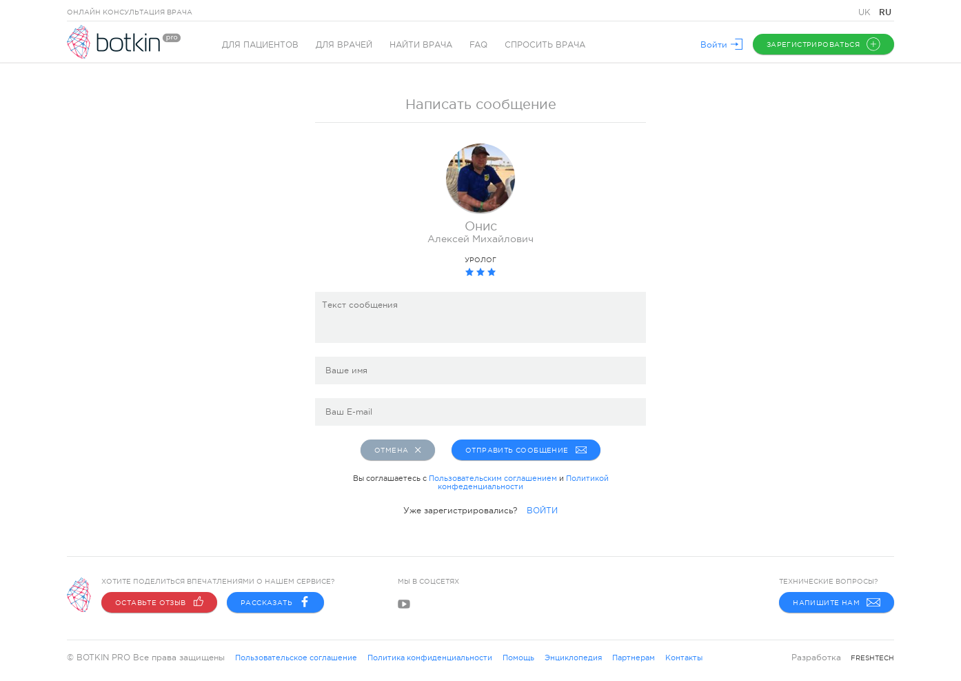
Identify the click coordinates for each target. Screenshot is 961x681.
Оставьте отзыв (159, 602)
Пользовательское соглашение (296, 657)
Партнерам (633, 657)
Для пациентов (260, 45)
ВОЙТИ (542, 510)
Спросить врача (545, 45)
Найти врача (421, 45)
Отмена (397, 450)
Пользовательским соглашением (493, 478)
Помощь (518, 657)
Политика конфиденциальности (429, 657)
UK (865, 12)
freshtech (872, 658)
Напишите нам (836, 602)
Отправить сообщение (525, 450)
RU (885, 12)
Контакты (683, 657)
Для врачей (344, 45)
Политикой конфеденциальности (523, 482)
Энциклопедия (573, 657)
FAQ (478, 45)
